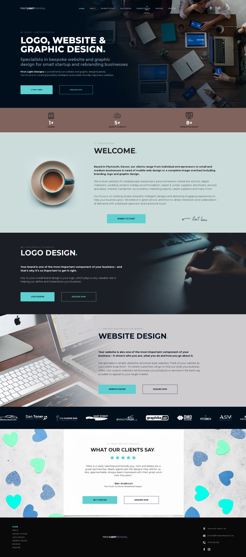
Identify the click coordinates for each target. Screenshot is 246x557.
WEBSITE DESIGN (143, 8)
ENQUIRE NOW (76, 90)
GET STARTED (100, 500)
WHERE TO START (108, 8)
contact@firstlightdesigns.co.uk (218, 535)
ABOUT (92, 8)
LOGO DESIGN (125, 8)
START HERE (36, 90)
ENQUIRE (172, 8)
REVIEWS (159, 8)
